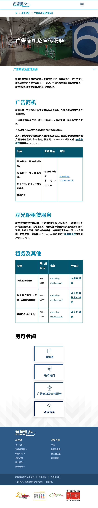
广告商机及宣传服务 (49, 394)
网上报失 (19, 462)
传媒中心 (19, 453)
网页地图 (42, 477)
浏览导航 (55, 440)
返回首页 (49, 412)
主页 (53, 445)
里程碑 (49, 357)
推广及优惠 (56, 453)
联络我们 (49, 376)
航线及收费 (56, 449)
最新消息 (19, 458)
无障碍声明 (55, 477)
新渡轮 (18, 440)
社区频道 (55, 458)
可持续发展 (20, 449)
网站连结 (19, 466)
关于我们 (25, 13)
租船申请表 (70, 234)
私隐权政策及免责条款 (24, 477)
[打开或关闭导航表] (82, 4)
